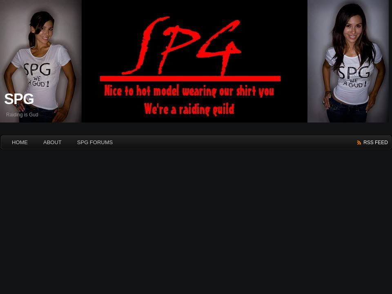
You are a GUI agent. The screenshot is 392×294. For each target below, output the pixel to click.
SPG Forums (95, 142)
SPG (19, 99)
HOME (20, 142)
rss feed (375, 142)
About (52, 142)
